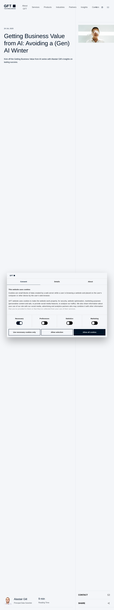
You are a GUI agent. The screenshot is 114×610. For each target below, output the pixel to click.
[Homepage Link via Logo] (9, 7)
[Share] (94, 603)
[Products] (48, 7)
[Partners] (73, 7)
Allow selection (57, 332)
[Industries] (60, 7)
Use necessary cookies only (24, 332)
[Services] (36, 7)
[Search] (96, 7)
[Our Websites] (102, 7)
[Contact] (94, 595)
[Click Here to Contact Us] (108, 7)
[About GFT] (25, 7)
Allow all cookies (89, 332)
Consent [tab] (23, 282)
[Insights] (84, 7)
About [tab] (90, 282)
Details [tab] (57, 282)
